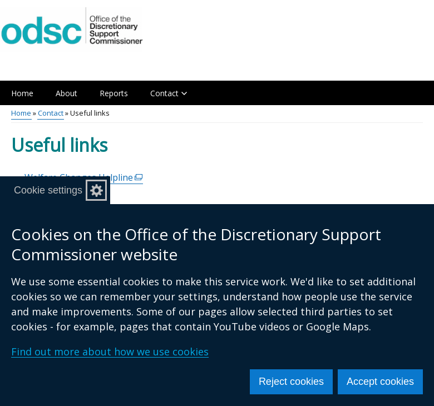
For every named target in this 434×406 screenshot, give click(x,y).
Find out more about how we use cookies (110, 351)
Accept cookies (380, 381)
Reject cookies (291, 381)
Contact (50, 113)
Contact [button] (168, 93)
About (66, 93)
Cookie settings (48, 190)
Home (22, 93)
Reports (114, 93)
